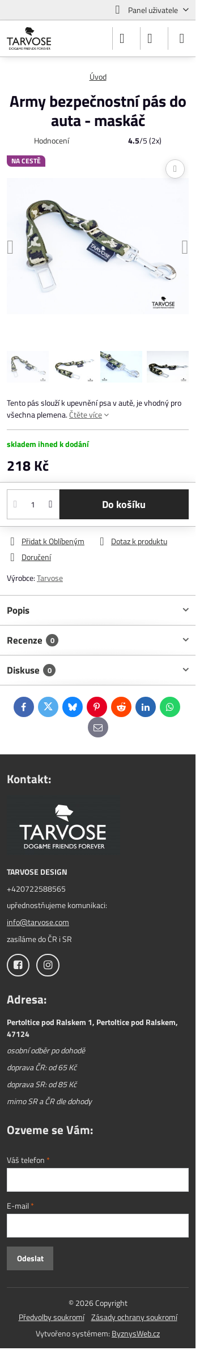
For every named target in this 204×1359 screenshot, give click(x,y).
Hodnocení (51, 140)
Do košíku (124, 504)
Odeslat (30, 1258)
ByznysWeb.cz (136, 1333)
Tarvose (50, 578)
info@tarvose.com (38, 922)
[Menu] (182, 38)
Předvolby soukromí (51, 1317)
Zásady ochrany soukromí (134, 1317)
